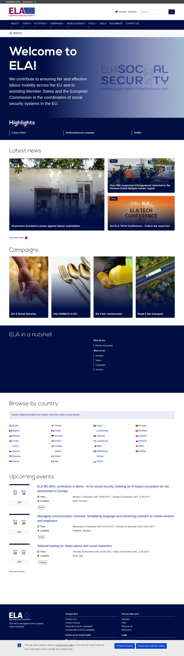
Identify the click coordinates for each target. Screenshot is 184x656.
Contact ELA (71, 619)
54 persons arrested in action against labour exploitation (45, 226)
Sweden (142, 451)
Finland (57, 425)
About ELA (126, 630)
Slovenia (143, 441)
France (57, 431)
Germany (58, 436)
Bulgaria (16, 436)
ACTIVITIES (40, 23)
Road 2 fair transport (150, 313)
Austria (15, 425)
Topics (98, 360)
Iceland (57, 451)
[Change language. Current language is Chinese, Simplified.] (125, 11)
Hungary (58, 446)
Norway (100, 456)
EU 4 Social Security (23, 313)
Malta (99, 446)
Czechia (16, 451)
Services (99, 369)
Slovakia (142, 436)
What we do (127, 626)
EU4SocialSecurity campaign (80, 133)
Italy (56, 461)
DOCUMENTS (116, 23)
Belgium (16, 431)
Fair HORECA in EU (65, 313)
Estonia (15, 461)
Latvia (99, 425)
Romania (143, 431)
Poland (100, 461)
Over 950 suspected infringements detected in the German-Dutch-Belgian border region (140, 187)
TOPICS (26, 23)
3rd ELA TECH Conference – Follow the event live (140, 226)
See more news (18, 238)
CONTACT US (132, 23)
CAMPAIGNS (56, 23)
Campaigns (100, 365)
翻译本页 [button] (18, 33)
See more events (17, 571)
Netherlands (102, 451)
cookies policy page (64, 645)
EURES (137, 133)
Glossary (126, 619)
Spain (141, 446)
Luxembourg (102, 441)
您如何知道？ (29, 2)
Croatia (15, 441)
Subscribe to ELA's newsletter (79, 626)
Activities (99, 356)
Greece (57, 441)
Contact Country (72, 623)
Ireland (57, 456)
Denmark (16, 456)
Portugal (142, 425)
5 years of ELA (19, 133)
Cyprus (15, 446)
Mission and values (104, 345)
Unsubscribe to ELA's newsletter (80, 630)
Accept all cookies (125, 646)
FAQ (124, 623)
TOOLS (103, 23)
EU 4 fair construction (109, 313)
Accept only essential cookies (151, 646)
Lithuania (101, 436)
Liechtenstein (103, 431)
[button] (10, 33)
